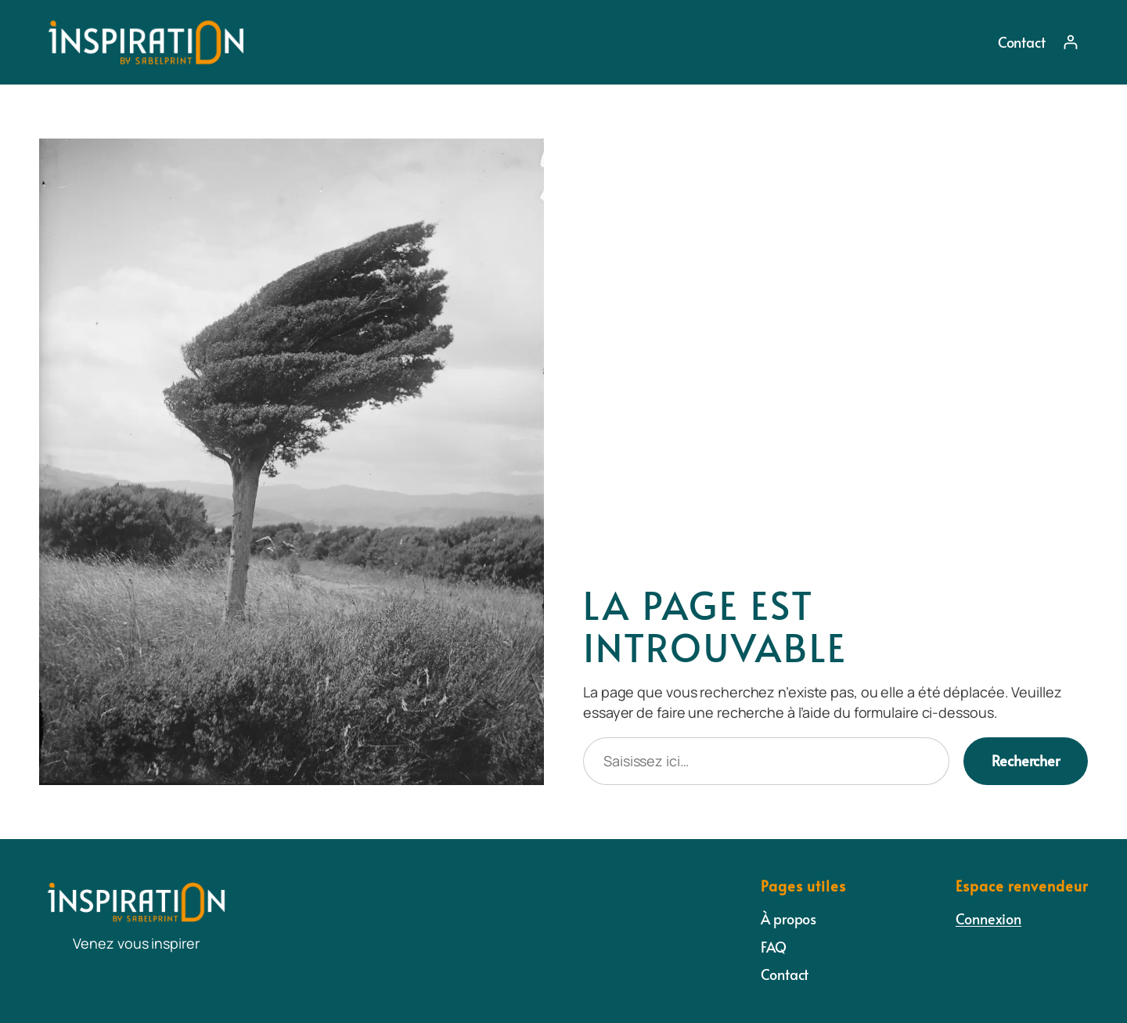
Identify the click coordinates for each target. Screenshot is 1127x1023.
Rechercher (1026, 760)
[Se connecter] (1070, 41)
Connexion (988, 918)
